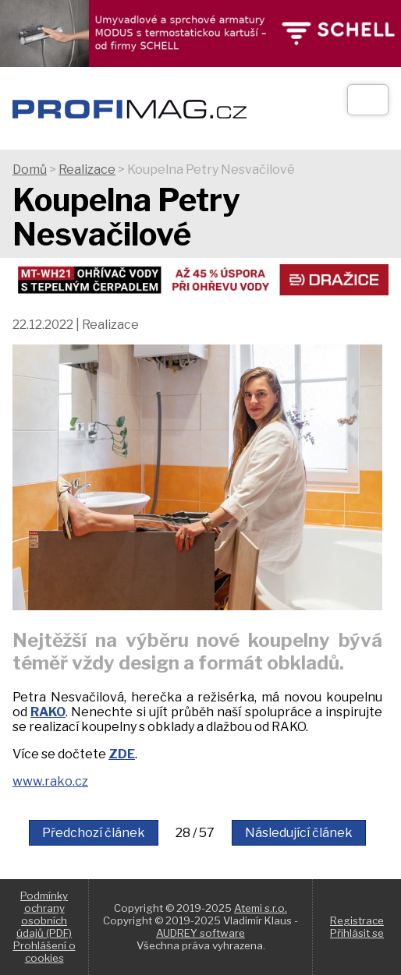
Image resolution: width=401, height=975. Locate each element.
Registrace (357, 920)
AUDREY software (200, 933)
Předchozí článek (93, 832)
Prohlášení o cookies (44, 951)
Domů (29, 169)
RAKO (48, 712)
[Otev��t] (368, 99)
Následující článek (299, 832)
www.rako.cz (50, 781)
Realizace (87, 169)
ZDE (121, 754)
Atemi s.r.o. (260, 908)
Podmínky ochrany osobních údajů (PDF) (44, 914)
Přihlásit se (357, 933)
